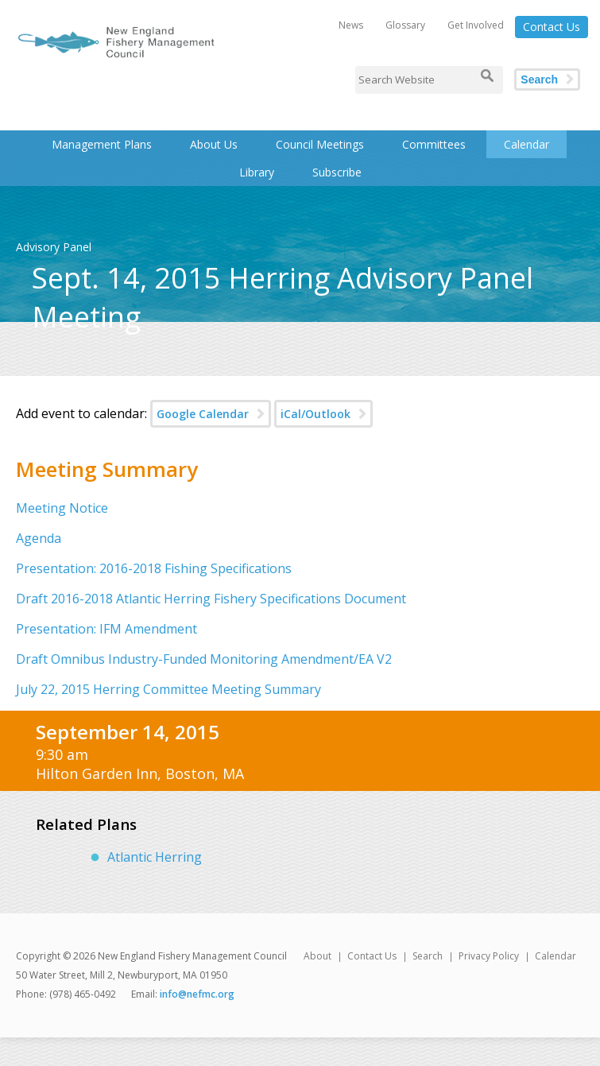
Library (256, 172)
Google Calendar (203, 413)
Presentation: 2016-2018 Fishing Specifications (154, 568)
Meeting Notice (62, 508)
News (351, 25)
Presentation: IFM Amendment (106, 629)
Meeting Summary (107, 469)
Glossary (405, 25)
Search (539, 79)
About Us (214, 144)
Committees (434, 144)
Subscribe (337, 172)
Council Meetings (320, 144)
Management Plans (102, 144)
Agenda (38, 538)
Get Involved (475, 25)
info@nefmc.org (197, 994)
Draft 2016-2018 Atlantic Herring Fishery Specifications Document (211, 598)
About (317, 956)
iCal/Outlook (315, 413)
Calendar (526, 144)
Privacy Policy (489, 956)
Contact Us (551, 26)
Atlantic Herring (154, 857)
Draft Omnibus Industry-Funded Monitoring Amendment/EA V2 (204, 659)
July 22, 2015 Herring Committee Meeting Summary (168, 689)
